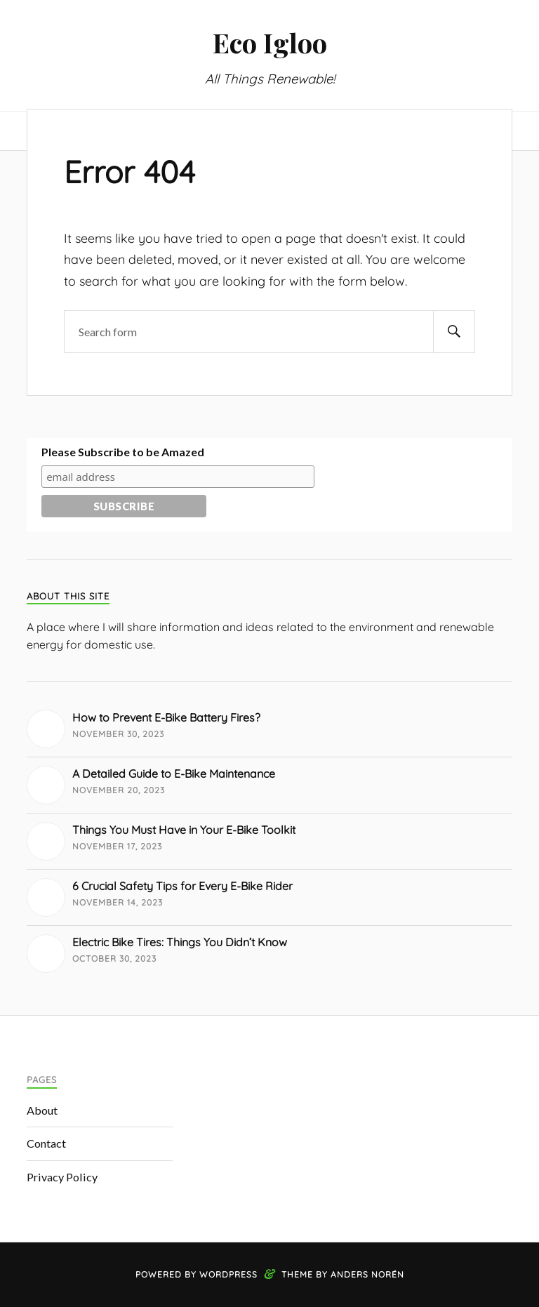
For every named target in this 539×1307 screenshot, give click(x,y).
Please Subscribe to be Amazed (122, 451)
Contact (46, 1143)
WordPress (228, 1274)
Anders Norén (367, 1274)
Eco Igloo (270, 42)
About (42, 1110)
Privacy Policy (62, 1176)
